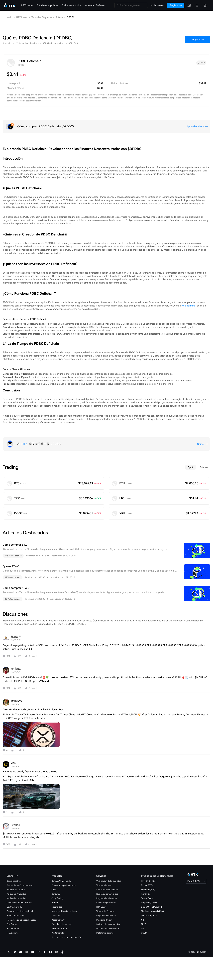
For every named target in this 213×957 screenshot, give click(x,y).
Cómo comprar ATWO (16, 587)
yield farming (189, 305)
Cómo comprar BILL (15, 544)
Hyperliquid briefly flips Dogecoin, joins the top (30, 771)
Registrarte (198, 39)
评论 (8, 656)
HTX (24, 444)
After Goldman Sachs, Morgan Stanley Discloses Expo (33, 709)
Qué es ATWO (11, 566)
